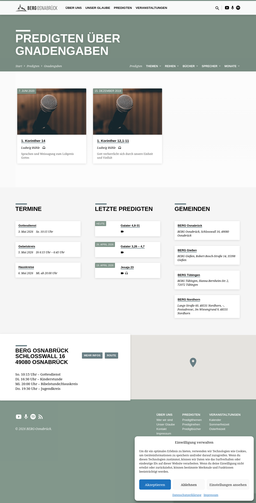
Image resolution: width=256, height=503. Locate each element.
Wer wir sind (164, 420)
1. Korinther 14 (33, 141)
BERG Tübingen (189, 275)
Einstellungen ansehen (228, 484)
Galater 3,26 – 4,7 (132, 246)
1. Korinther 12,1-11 (113, 141)
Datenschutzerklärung (186, 495)
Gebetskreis (26, 246)
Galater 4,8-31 (130, 225)
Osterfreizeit (217, 429)
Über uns (74, 8)
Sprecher (211, 66)
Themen (154, 66)
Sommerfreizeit (219, 424)
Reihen (172, 66)
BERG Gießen (187, 250)
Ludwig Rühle (30, 148)
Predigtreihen (191, 424)
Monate (233, 66)
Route (106, 359)
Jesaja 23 (127, 267)
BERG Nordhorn (189, 299)
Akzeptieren (155, 484)
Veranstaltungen (151, 8)
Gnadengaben (53, 66)
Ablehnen (189, 484)
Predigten (123, 8)
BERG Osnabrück (190, 225)
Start (19, 66)
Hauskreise (26, 267)
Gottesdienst (27, 225)
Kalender (215, 420)
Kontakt (161, 429)
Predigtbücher (191, 429)
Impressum (210, 495)
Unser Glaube (97, 8)
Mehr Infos (106, 350)
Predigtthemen (192, 420)
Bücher (191, 66)
